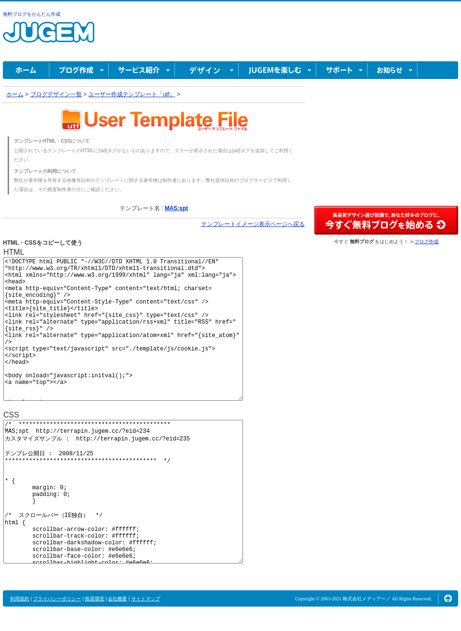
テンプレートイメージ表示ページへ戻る (253, 224)
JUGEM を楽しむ (277, 70)
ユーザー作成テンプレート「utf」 (131, 94)
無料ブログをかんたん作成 (31, 14)
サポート (342, 70)
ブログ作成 (79, 70)
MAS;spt (176, 208)
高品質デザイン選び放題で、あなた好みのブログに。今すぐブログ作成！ (386, 220)
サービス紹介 (142, 70)
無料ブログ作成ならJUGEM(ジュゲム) (48, 37)
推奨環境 (94, 598)
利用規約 (19, 598)
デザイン (207, 70)
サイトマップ (145, 598)
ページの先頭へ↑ (448, 598)
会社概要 (117, 598)
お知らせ (392, 70)
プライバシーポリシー (57, 598)
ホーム (26, 70)
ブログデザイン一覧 (56, 94)
